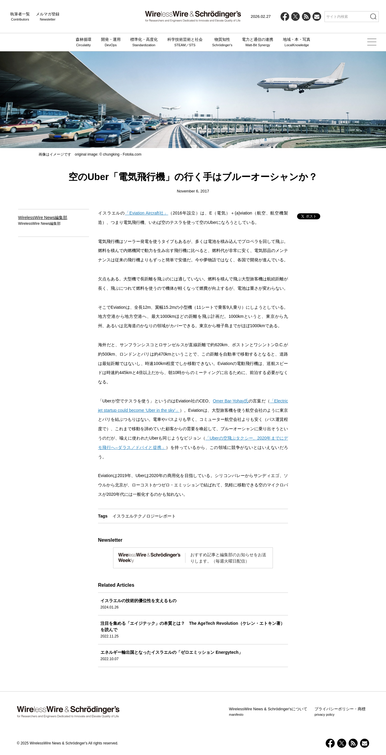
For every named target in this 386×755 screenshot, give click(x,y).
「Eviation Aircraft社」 (146, 213)
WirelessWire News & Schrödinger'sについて (268, 712)
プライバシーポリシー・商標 (340, 712)
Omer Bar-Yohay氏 (230, 400)
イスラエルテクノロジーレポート (144, 516)
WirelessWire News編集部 (42, 217)
